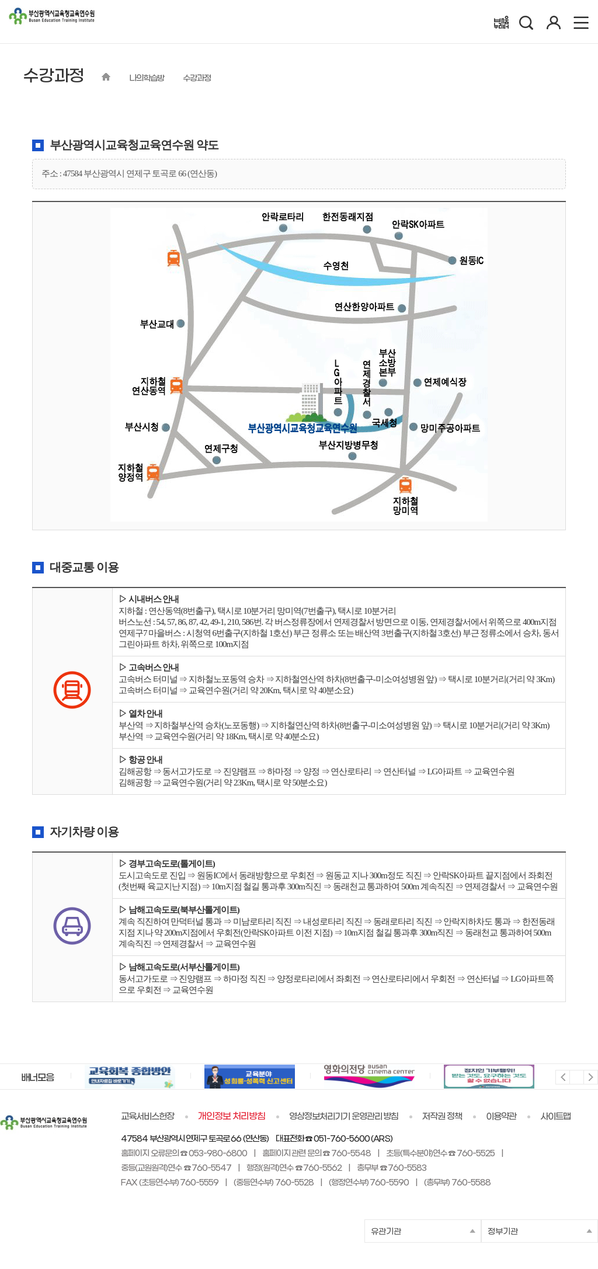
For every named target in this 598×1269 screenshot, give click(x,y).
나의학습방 (146, 79)
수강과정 (197, 79)
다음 (590, 1076)
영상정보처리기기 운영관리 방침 (344, 1116)
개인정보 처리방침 (231, 1116)
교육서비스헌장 (147, 1116)
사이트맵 (555, 1116)
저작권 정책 (442, 1116)
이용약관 (501, 1116)
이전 (562, 1076)
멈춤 (576, 1076)
